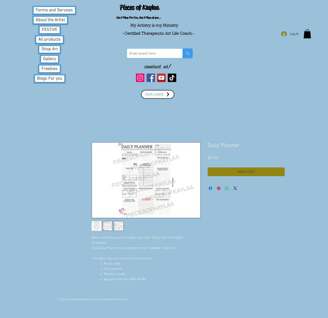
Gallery (49, 59)
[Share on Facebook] (210, 188)
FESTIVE (49, 29)
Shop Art (49, 49)
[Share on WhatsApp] (227, 188)
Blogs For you (49, 78)
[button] (307, 33)
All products (49, 39)
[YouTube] (161, 78)
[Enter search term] (151, 53)
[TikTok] (172, 78)
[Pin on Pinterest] (218, 188)
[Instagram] (140, 78)
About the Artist (50, 20)
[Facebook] (151, 78)
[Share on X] (235, 188)
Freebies (49, 68)
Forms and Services (54, 10)
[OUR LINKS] (157, 94)
